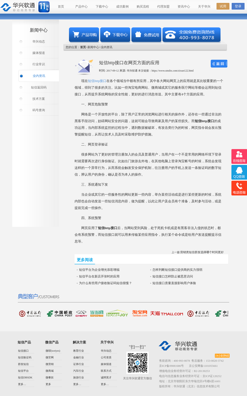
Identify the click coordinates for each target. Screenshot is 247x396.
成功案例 (122, 6)
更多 (48, 384)
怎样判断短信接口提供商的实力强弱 (177, 269)
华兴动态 (38, 41)
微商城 (50, 370)
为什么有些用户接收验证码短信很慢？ (105, 283)
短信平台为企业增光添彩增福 (99, 269)
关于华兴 (204, 6)
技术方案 (38, 99)
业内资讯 (39, 76)
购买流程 (143, 6)
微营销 (50, 364)
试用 (223, 6)
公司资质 (106, 357)
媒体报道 (38, 53)
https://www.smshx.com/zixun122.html (173, 70)
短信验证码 (24, 357)
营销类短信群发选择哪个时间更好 (202, 252)
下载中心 (102, 6)
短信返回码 (39, 87)
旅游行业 (78, 377)
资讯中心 (184, 6)
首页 (61, 6)
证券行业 (78, 364)
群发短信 (23, 364)
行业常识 (38, 64)
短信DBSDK (25, 377)
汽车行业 (78, 370)
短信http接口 (97, 81)
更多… (22, 384)
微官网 (50, 357)
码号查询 (38, 110)
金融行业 (78, 357)
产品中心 (81, 6)
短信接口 (23, 350)
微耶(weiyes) (53, 350)
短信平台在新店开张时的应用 (99, 276)
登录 (238, 6)
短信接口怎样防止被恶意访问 (172, 276)
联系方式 (106, 370)
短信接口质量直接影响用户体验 (174, 283)
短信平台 (23, 370)
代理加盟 (163, 6)
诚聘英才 (106, 377)
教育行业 (78, 350)
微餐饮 (50, 377)
